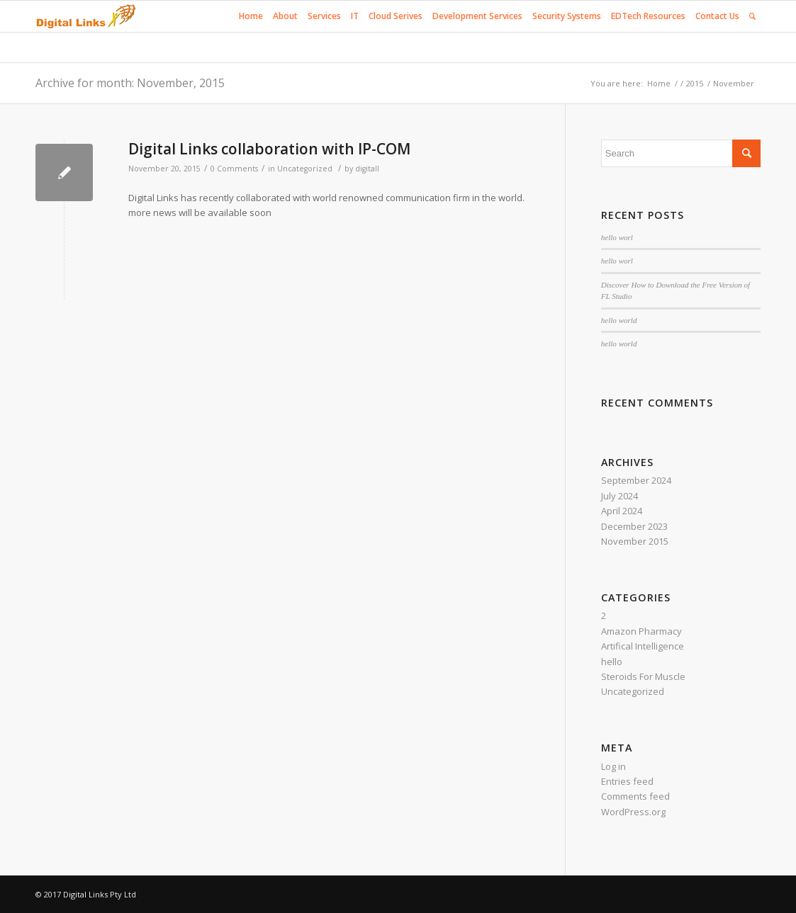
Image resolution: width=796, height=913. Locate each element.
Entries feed (627, 781)
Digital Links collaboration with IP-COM (269, 149)
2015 (694, 83)
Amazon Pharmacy (641, 631)
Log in (613, 766)
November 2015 (634, 541)
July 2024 (619, 495)
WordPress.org (633, 811)
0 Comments (234, 169)
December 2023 (634, 526)
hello (611, 661)
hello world (619, 320)
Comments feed (635, 796)
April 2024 (621, 510)
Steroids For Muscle (643, 676)
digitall (367, 169)
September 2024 (636, 480)
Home (659, 83)
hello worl (617, 237)
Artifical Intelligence (642, 646)
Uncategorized (304, 169)
